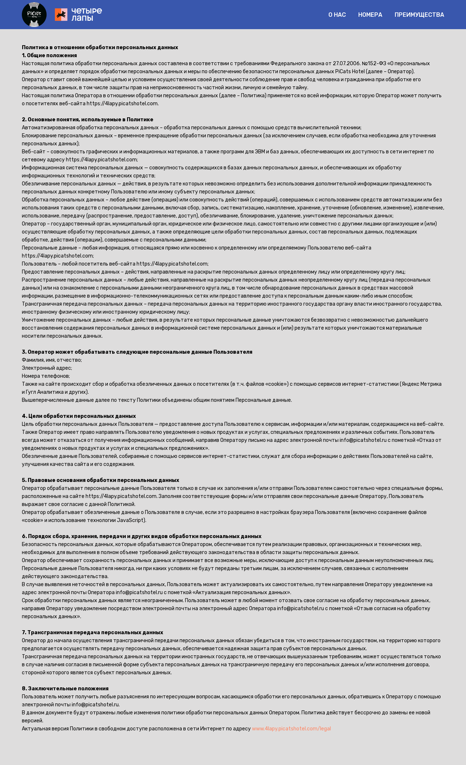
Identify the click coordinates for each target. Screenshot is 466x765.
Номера (370, 14)
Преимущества (419, 14)
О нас (337, 14)
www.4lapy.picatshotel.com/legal (291, 729)
